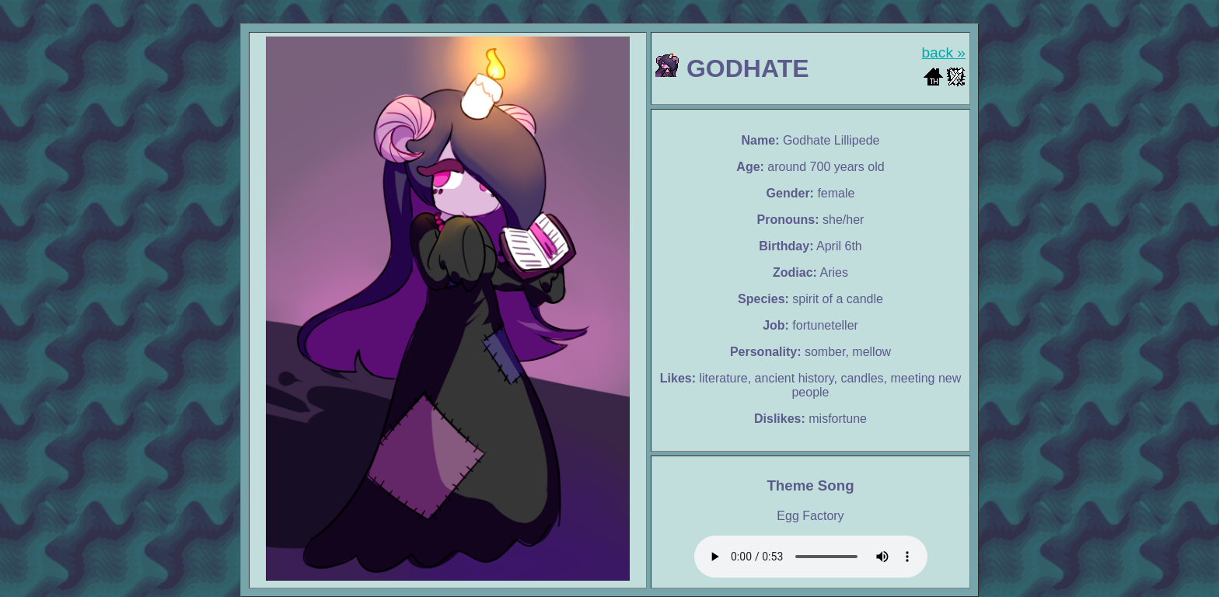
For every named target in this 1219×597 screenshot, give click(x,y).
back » (943, 52)
